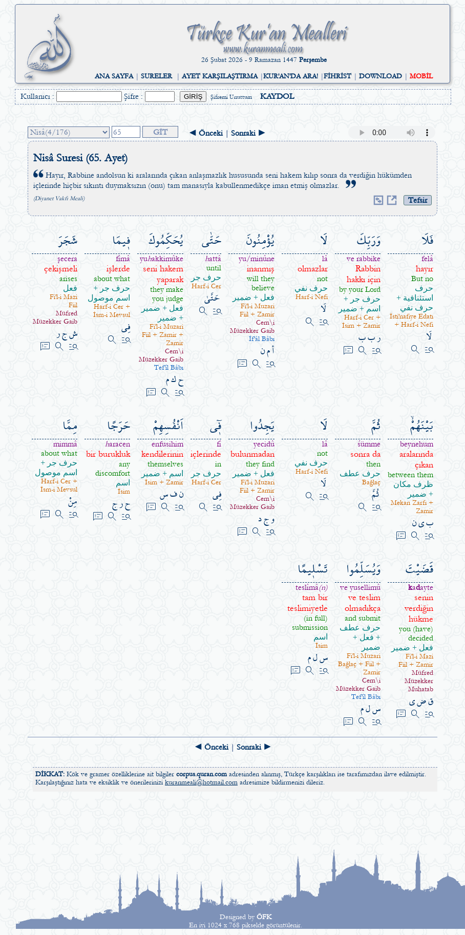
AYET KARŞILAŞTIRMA (220, 76)
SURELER (156, 76)
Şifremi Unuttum (231, 97)
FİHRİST (337, 76)
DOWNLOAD (380, 76)
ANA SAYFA (114, 76)
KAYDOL (277, 96)
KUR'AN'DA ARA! (290, 76)
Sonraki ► (248, 133)
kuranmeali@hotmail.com (201, 782)
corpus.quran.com (201, 774)
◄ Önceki (205, 133)
